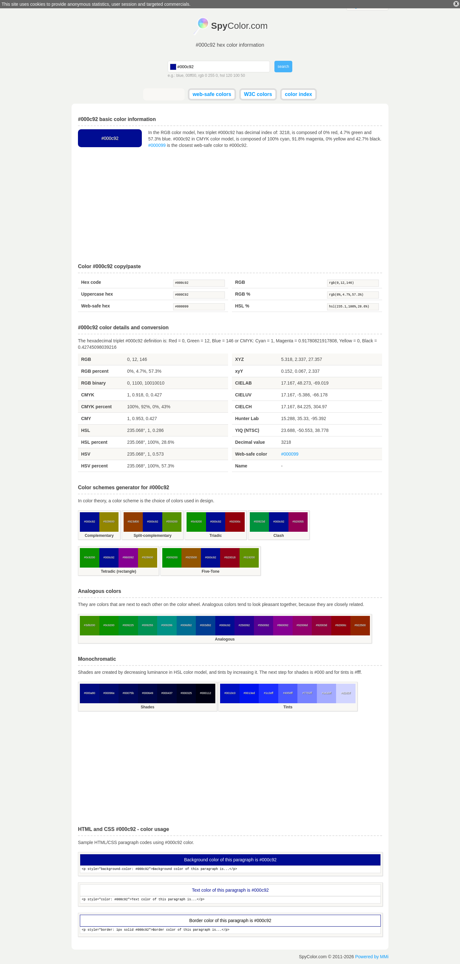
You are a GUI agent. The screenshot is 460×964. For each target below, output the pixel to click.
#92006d (302, 625)
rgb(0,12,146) (353, 283)
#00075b (128, 693)
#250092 (244, 625)
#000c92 (199, 283)
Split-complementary (153, 535)
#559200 (172, 521)
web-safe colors (212, 94)
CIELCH (243, 406)
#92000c (235, 521)
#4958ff (288, 693)
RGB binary (93, 383)
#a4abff (326, 693)
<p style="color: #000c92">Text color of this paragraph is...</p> (230, 900)
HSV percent (94, 465)
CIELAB (243, 383)
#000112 (205, 693)
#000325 (186, 693)
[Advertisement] (230, 206)
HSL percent (94, 442)
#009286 (166, 625)
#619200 (249, 557)
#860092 (128, 557)
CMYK (87, 394)
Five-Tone (210, 571)
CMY (86, 418)
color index (298, 94)
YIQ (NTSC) (247, 430)
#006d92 (186, 625)
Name (241, 465)
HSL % (242, 305)
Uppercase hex (97, 294)
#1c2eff (268, 693)
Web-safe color (251, 454)
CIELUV (243, 394)
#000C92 (199, 295)
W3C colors (258, 94)
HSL (85, 430)
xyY (239, 371)
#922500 (360, 625)
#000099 (157, 145)
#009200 (172, 557)
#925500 (191, 557)
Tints (287, 707)
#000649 (147, 693)
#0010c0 (229, 693)
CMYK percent (96, 406)
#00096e (108, 693)
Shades (147, 707)
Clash (278, 535)
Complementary (99, 535)
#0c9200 (196, 521)
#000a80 (89, 693)
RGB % (242, 294)
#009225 (128, 625)
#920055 (297, 521)
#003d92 (205, 625)
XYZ (239, 359)
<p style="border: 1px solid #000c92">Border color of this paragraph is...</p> (230, 930)
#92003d (321, 625)
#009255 (147, 625)
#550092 (263, 625)
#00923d (259, 521)
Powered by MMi (371, 956)
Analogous (225, 639)
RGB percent (95, 371)
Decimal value (250, 442)
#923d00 (133, 521)
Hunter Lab (247, 418)
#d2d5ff (346, 693)
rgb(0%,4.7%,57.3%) (353, 295)
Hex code (91, 282)
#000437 (166, 693)
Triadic (216, 535)
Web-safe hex (95, 305)
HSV (85, 454)
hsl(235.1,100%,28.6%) (353, 306)
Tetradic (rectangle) (118, 571)
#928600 (108, 521)
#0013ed (249, 693)
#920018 (229, 557)
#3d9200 (89, 625)
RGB (240, 282)
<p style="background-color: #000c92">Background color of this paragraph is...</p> (230, 869)
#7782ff (307, 693)
